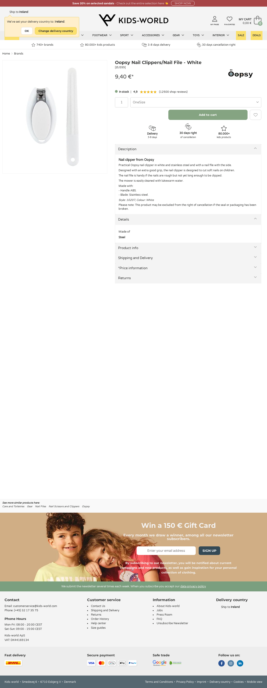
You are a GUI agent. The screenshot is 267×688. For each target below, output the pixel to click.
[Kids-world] (133, 20)
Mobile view (254, 681)
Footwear (102, 35)
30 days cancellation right (216, 45)
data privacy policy (193, 586)
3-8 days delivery (156, 45)
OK (27, 31)
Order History (100, 619)
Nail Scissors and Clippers (64, 506)
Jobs (160, 610)
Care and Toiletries (13, 506)
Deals (257, 35)
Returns (124, 278)
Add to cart (208, 115)
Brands (18, 53)
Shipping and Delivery (135, 258)
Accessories (153, 35)
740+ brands (42, 45)
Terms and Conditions (159, 681)
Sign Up (209, 551)
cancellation (204, 205)
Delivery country (220, 681)
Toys (198, 35)
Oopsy (86, 506)
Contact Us (98, 606)
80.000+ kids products (97, 45)
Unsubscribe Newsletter (172, 623)
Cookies (239, 681)
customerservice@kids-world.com (35, 606)
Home (6, 53)
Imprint (201, 681)
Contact (12, 600)
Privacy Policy (185, 681)
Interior (220, 35)
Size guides (98, 627)
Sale (241, 35)
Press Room (164, 614)
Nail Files (40, 506)
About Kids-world (168, 606)
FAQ (159, 619)
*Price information (133, 268)
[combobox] (195, 102)
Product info (128, 248)
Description (127, 149)
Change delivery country (55, 31)
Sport (126, 35)
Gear (178, 35)
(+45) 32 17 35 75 (26, 610)
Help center (98, 623)
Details (123, 219)
